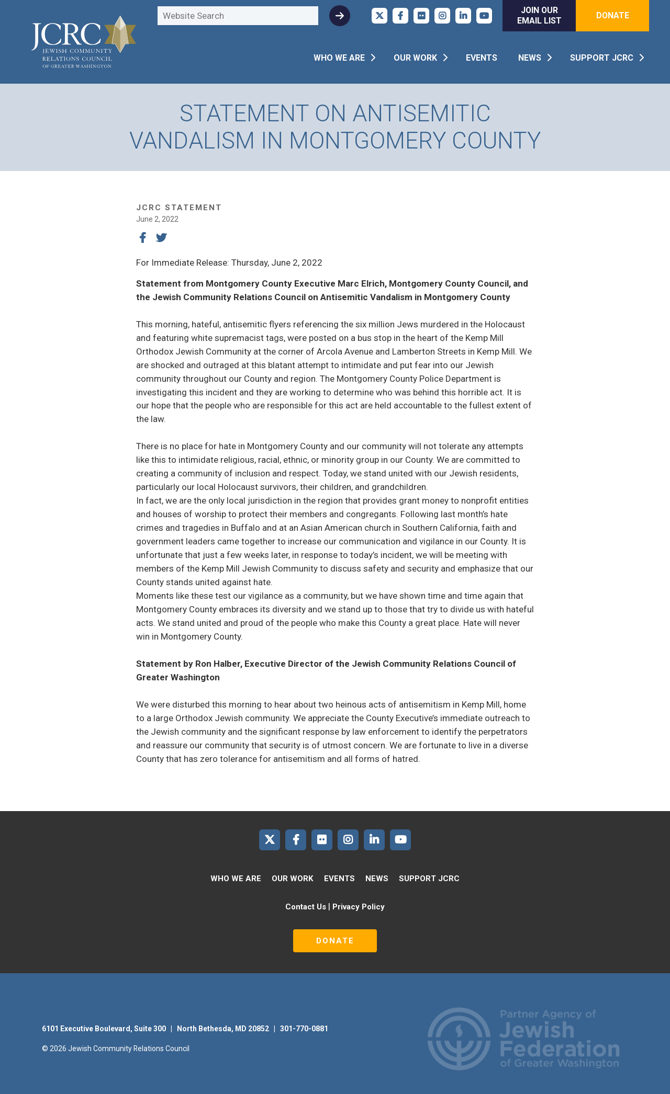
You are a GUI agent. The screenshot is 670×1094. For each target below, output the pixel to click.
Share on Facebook (142, 238)
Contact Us (305, 906)
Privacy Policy (358, 906)
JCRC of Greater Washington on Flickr (421, 16)
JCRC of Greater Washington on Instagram (442, 16)
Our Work (415, 58)
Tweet (161, 238)
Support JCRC (601, 58)
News (529, 58)
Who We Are (339, 58)
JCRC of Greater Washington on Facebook (400, 16)
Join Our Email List (539, 15)
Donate (612, 15)
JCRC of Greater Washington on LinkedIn (463, 16)
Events (481, 58)
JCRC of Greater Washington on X (379, 16)
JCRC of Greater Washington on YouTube (484, 16)
